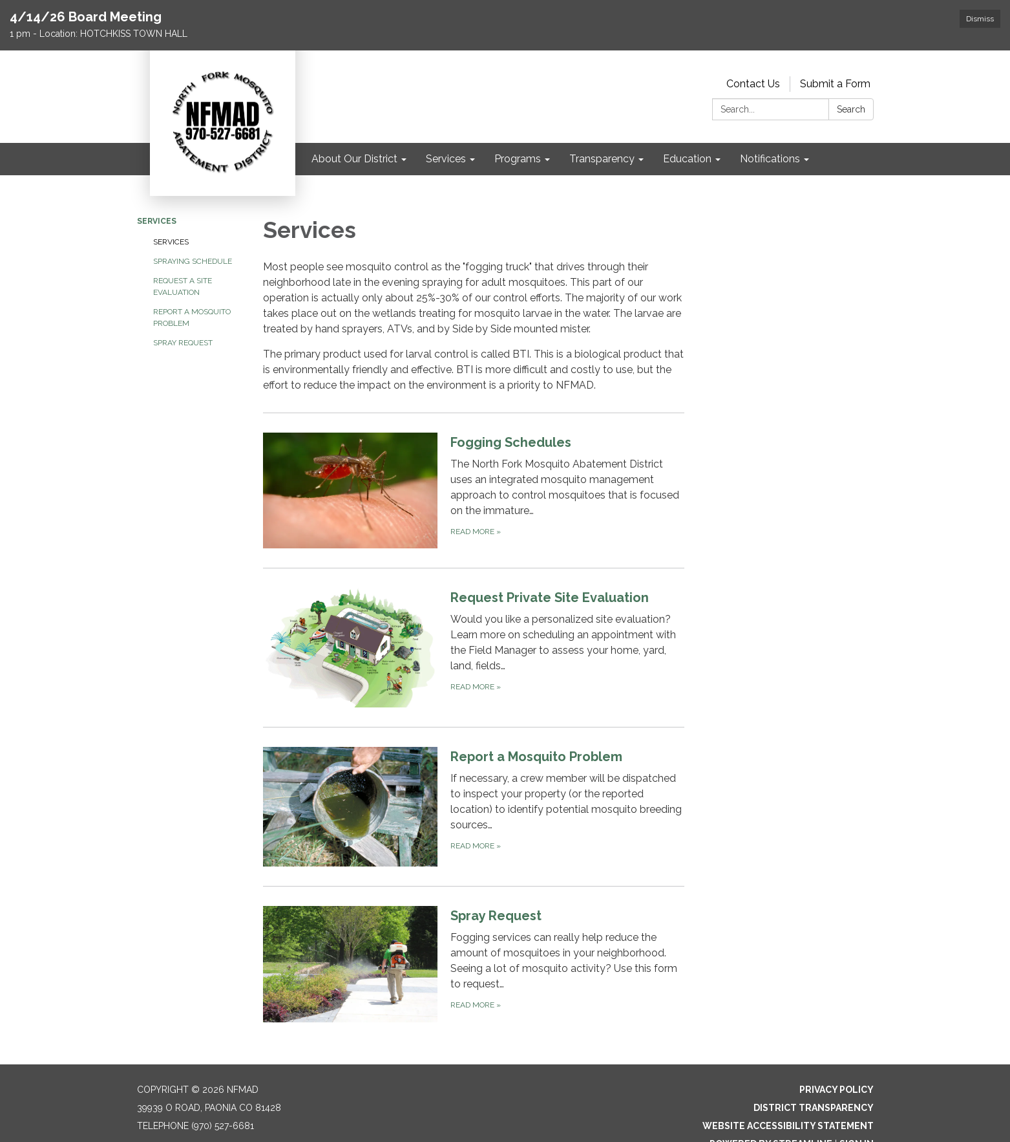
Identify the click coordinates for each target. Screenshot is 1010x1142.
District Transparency (813, 1108)
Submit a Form (835, 84)
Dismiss (980, 18)
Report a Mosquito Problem (192, 317)
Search (851, 109)
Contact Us (753, 84)
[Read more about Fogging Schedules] (474, 490)
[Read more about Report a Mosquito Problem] (474, 806)
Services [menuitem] (446, 159)
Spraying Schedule (192, 261)
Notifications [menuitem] (770, 159)
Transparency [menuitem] (602, 159)
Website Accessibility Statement (788, 1126)
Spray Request (183, 342)
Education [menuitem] (687, 159)
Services (156, 221)
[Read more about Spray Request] (474, 964)
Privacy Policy (836, 1089)
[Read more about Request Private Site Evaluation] (474, 647)
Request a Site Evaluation (182, 286)
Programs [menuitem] (517, 159)
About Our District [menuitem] (354, 159)
